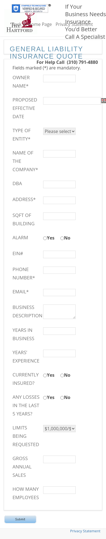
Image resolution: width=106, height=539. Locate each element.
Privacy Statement (74, 24)
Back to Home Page (32, 24)
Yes (50, 238)
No (67, 238)
